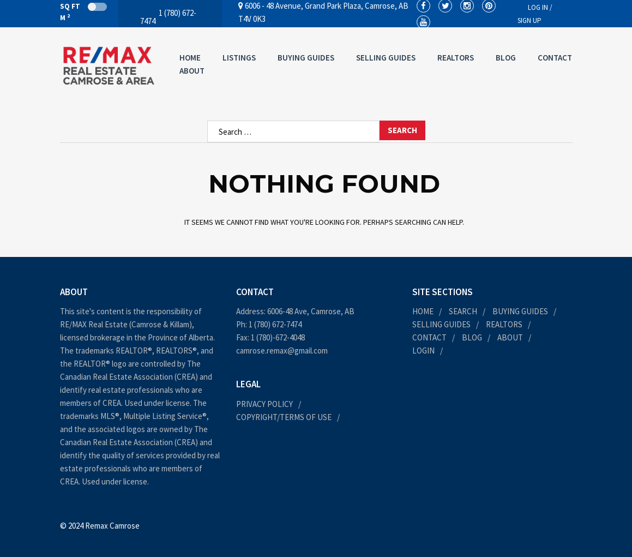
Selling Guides (386, 57)
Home (190, 57)
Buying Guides (306, 57)
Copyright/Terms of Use (284, 417)
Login (423, 350)
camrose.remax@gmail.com (282, 350)
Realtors (455, 57)
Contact (555, 57)
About (191, 70)
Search (463, 311)
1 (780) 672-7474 (275, 324)
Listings (239, 57)
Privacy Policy (264, 404)
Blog (506, 57)
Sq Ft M (83, 12)
